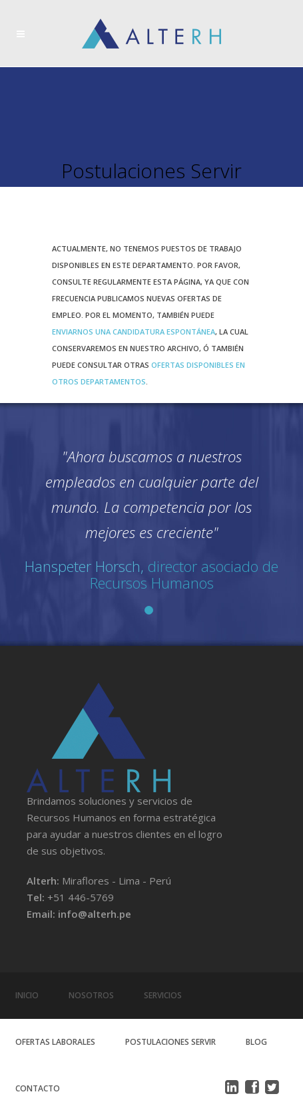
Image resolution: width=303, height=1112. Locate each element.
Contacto (37, 1088)
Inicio (27, 995)
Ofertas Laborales (55, 1041)
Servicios (163, 995)
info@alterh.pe (94, 913)
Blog (256, 1041)
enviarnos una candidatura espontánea (133, 332)
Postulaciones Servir (170, 1041)
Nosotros (91, 995)
